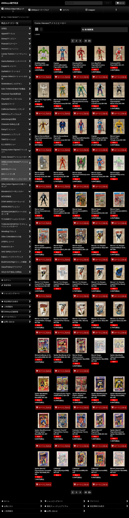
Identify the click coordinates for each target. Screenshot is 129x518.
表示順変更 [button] (87, 30)
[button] (116, 10)
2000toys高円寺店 (9, 3)
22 (86, 41)
